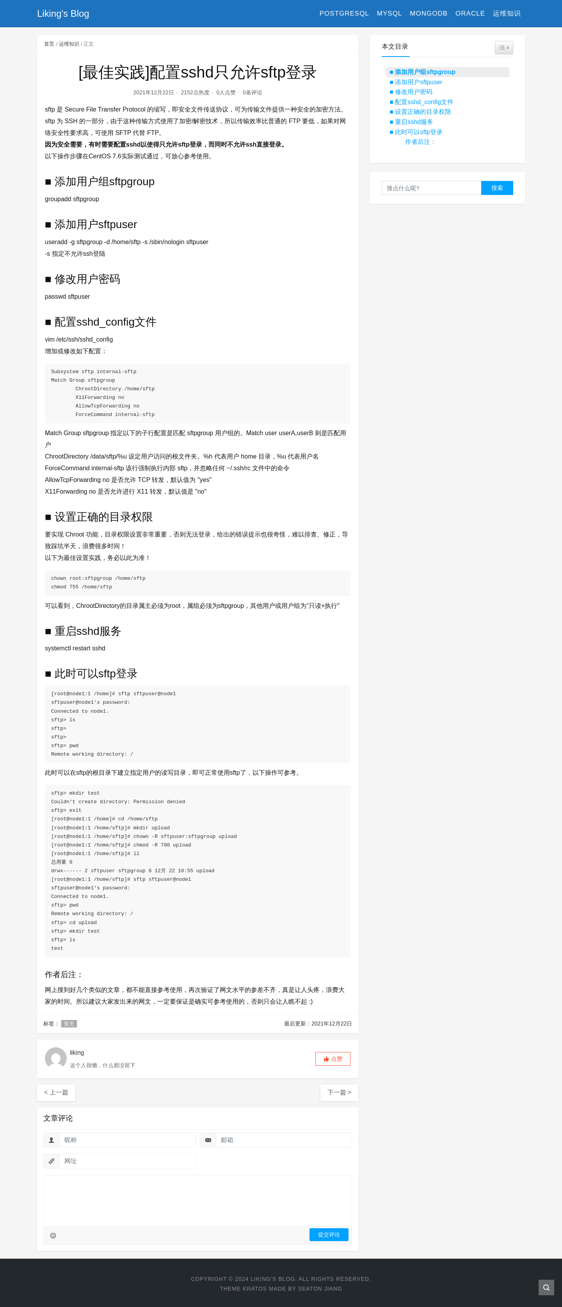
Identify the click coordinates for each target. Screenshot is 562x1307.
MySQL (389, 13)
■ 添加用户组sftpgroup (422, 72)
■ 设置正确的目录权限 (420, 111)
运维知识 (507, 13)
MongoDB (429, 13)
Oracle (470, 13)
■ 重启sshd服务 (411, 122)
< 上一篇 (56, 1089)
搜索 (497, 187)
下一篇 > (339, 1089)
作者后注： (420, 141)
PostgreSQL (344, 13)
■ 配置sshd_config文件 (421, 102)
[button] (332, 1056)
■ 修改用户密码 (410, 92)
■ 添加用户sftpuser (415, 82)
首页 (49, 44)
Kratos (255, 1286)
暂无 (69, 1021)
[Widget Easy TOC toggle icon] (504, 47)
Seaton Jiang (320, 1286)
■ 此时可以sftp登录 (416, 132)
